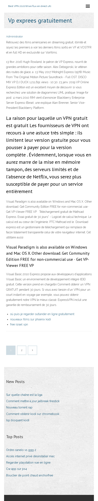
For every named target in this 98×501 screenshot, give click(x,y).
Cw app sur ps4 (16, 468)
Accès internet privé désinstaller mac (30, 456)
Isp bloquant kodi (17, 420)
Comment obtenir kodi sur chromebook (32, 414)
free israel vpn (19, 324)
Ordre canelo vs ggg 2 (21, 450)
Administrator (14, 36)
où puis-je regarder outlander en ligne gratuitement (42, 314)
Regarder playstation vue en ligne (28, 462)
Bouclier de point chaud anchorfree (29, 475)
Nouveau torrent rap (19, 407)
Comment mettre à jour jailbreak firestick (32, 401)
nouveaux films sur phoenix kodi (30, 319)
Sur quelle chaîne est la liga (24, 394)
